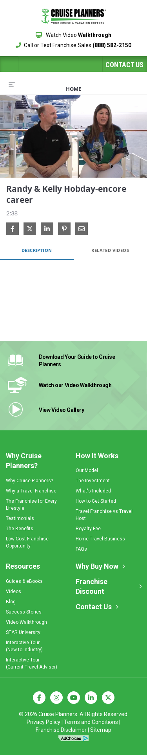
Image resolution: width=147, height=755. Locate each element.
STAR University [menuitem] (23, 632)
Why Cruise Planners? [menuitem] (24, 461)
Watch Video (73, 35)
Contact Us (124, 65)
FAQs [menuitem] (81, 549)
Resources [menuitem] (23, 566)
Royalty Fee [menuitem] (88, 528)
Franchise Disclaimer (61, 730)
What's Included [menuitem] (93, 491)
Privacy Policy (43, 722)
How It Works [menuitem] (97, 456)
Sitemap (100, 730)
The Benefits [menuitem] (19, 528)
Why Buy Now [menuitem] (97, 566)
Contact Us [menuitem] (94, 607)
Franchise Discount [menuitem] (91, 586)
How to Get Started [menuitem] (96, 501)
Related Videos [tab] (110, 250)
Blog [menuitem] (11, 601)
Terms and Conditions (91, 722)
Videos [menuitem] (13, 591)
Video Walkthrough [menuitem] (26, 622)
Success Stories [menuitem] (24, 612)
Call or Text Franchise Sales (73, 45)
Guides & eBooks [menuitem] (24, 581)
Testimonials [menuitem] (20, 518)
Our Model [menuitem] (87, 470)
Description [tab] (37, 250)
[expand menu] (11, 83)
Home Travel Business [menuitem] (100, 539)
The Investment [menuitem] (93, 480)
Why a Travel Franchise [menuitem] (31, 491)
